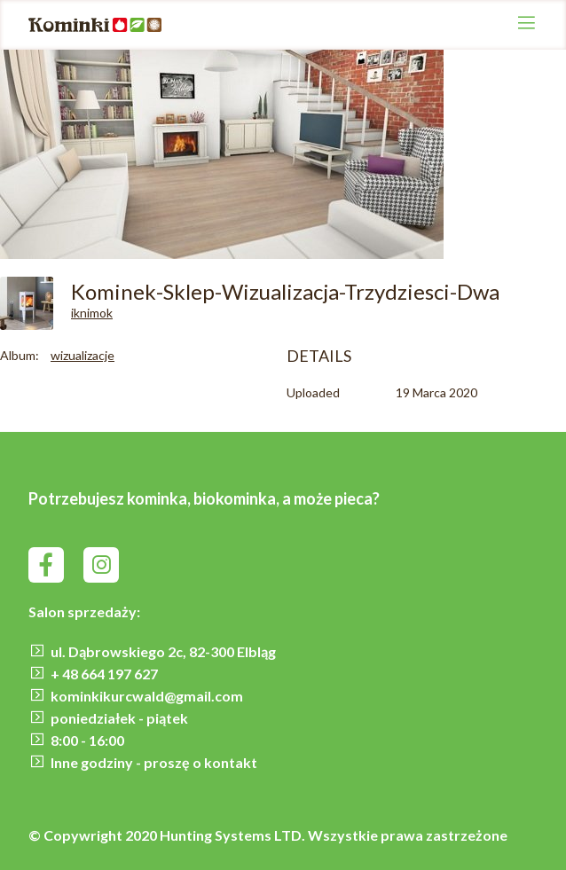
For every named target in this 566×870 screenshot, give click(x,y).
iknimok (92, 312)
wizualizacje (82, 355)
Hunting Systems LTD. (234, 835)
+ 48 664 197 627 (104, 673)
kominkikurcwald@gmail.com (147, 695)
